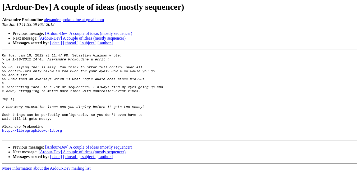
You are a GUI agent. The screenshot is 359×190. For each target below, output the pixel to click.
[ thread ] (71, 43)
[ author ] (105, 43)
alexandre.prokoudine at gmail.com (74, 19)
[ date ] (56, 43)
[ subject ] (88, 43)
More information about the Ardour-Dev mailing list (46, 185)
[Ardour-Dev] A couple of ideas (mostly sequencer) (88, 33)
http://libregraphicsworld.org (32, 146)
